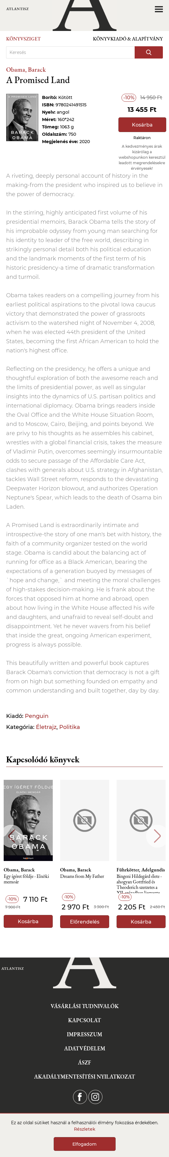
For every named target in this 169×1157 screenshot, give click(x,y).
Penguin (36, 716)
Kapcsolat (84, 1020)
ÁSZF (84, 1062)
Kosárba (142, 125)
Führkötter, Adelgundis (141, 870)
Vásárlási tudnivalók (85, 1006)
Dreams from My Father (82, 876)
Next (157, 836)
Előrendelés (84, 922)
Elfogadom (84, 1144)
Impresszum (84, 1034)
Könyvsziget (23, 39)
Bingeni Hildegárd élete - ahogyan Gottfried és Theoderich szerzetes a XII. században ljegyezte (139, 883)
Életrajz (46, 727)
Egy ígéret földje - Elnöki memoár (26, 879)
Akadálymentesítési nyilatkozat (84, 1076)
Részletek (84, 1129)
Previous (11, 836)
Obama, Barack (26, 69)
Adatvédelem (84, 1048)
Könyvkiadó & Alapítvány (128, 39)
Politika (69, 727)
